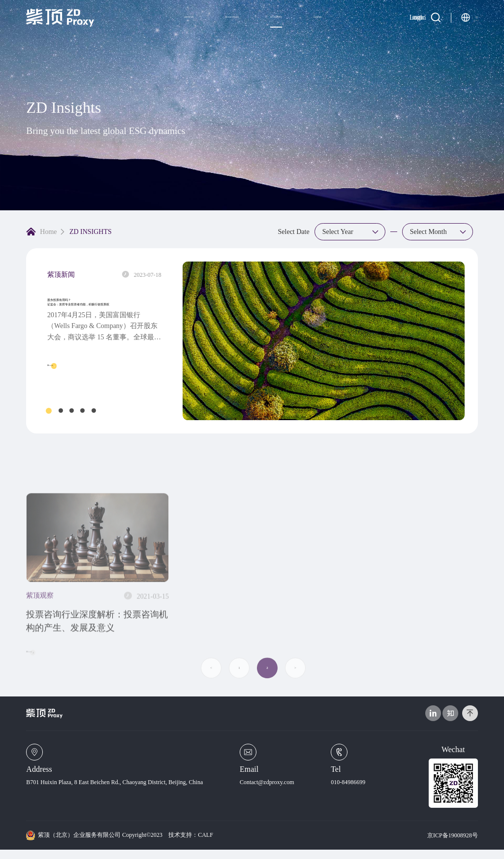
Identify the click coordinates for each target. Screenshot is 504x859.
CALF (205, 844)
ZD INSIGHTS (267, 25)
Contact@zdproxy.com (267, 791)
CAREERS (338, 25)
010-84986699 (348, 791)
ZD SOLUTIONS (193, 25)
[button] (49, 411)
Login (389, 25)
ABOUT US (121, 25)
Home (48, 231)
